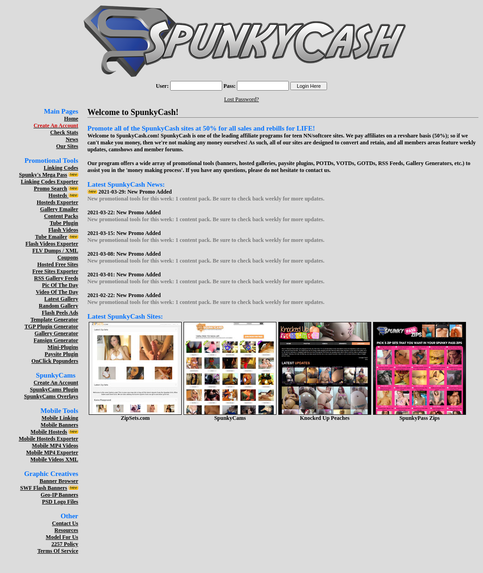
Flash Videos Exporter (51, 244)
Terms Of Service (57, 551)
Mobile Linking (59, 418)
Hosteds (58, 195)
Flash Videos (63, 230)
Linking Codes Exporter (49, 181)
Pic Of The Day (60, 285)
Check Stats (64, 132)
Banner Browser (59, 481)
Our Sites (67, 146)
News (72, 139)
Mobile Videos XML (54, 459)
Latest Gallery (61, 299)
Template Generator (54, 319)
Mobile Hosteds (48, 432)
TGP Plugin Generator (51, 326)
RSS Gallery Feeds (56, 278)
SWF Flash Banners (43, 488)
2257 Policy (65, 544)
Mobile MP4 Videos (55, 445)
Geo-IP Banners (59, 495)
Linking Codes (61, 168)
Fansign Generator (56, 340)
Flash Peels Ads (60, 312)
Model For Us (62, 537)
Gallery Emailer (59, 209)
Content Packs (61, 216)
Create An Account (56, 382)
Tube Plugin (64, 223)
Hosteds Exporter (57, 202)
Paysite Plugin (61, 354)
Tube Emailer (51, 237)
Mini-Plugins (62, 347)
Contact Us (65, 523)
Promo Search (50, 188)
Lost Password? (241, 99)
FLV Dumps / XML (55, 250)
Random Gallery (58, 306)
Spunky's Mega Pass (43, 175)
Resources (66, 530)
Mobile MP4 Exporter (52, 452)
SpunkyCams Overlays (51, 396)
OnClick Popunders (54, 361)
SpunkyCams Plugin (54, 389)
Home (71, 118)
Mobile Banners (59, 425)
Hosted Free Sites (57, 264)
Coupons (68, 257)
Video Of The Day (57, 292)
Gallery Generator (56, 333)
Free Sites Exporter (55, 271)
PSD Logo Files (60, 502)
